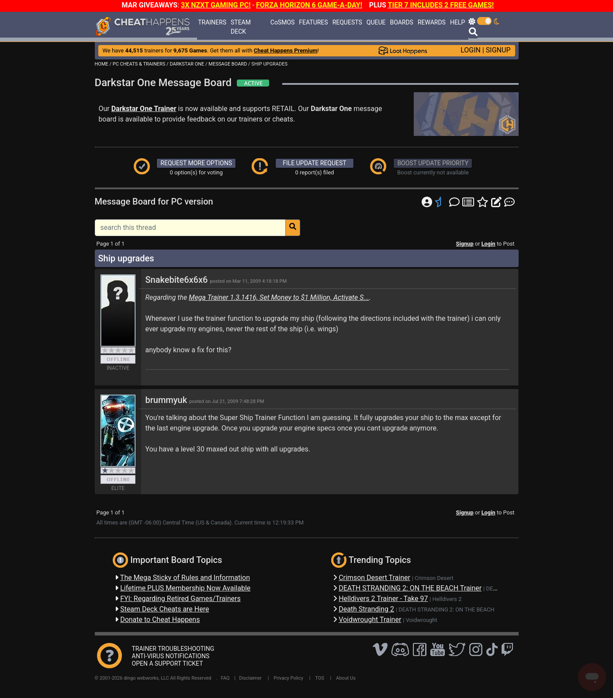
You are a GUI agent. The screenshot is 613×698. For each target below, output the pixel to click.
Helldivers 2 (447, 599)
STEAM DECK (241, 27)
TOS (319, 678)
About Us (346, 678)
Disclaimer (250, 678)
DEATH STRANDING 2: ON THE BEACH (446, 609)
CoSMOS (282, 22)
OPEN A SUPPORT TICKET (167, 663)
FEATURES (313, 22)
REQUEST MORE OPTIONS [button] (196, 163)
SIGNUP (498, 50)
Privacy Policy (288, 678)
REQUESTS (347, 22)
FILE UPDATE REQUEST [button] (314, 163)
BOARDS (401, 22)
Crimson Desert (434, 578)
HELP (457, 22)
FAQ (225, 678)
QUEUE (376, 22)
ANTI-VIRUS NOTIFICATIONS (171, 656)
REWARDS (432, 22)
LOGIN (471, 50)
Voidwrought (421, 620)
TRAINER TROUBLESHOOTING (173, 648)
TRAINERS (212, 22)
